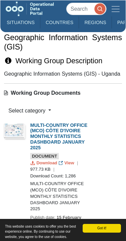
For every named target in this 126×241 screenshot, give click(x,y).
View (67, 162)
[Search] (86, 9)
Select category (27, 110)
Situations (21, 22)
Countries (59, 22)
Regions (95, 22)
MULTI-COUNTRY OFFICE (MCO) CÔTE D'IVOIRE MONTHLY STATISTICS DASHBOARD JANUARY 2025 (58, 136)
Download (44, 162)
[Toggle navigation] (116, 8)
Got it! (101, 228)
